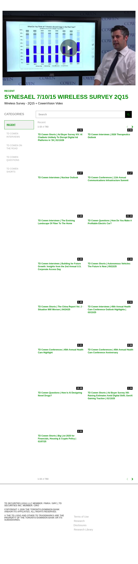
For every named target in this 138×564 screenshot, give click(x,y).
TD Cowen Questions (12, 158)
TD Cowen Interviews (13, 135)
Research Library (83, 529)
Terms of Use (81, 516)
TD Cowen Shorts (12, 170)
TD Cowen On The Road (14, 147)
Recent (11, 125)
